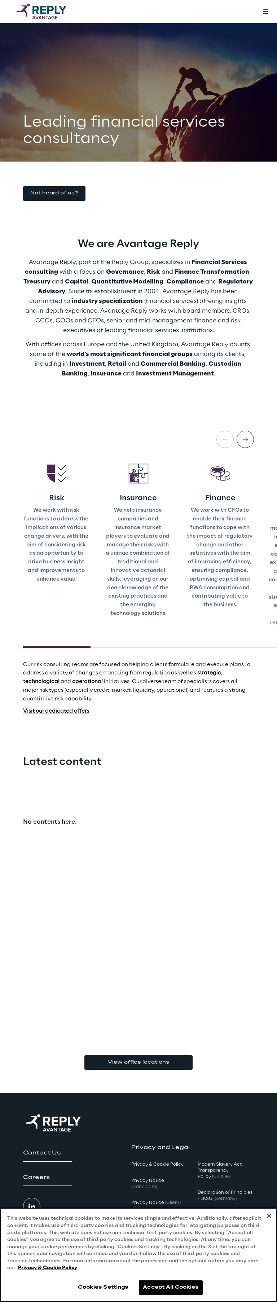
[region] (138, 1255)
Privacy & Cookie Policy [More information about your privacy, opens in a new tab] (47, 1268)
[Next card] (245, 439)
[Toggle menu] (265, 11)
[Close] (269, 1216)
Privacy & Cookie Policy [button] (157, 1164)
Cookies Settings (103, 1287)
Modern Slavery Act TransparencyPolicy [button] (220, 1170)
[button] (54, 193)
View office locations (138, 1062)
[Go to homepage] (48, 11)
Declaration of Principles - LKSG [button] (225, 1195)
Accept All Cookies (170, 1287)
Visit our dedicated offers (56, 711)
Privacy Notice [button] (147, 1183)
